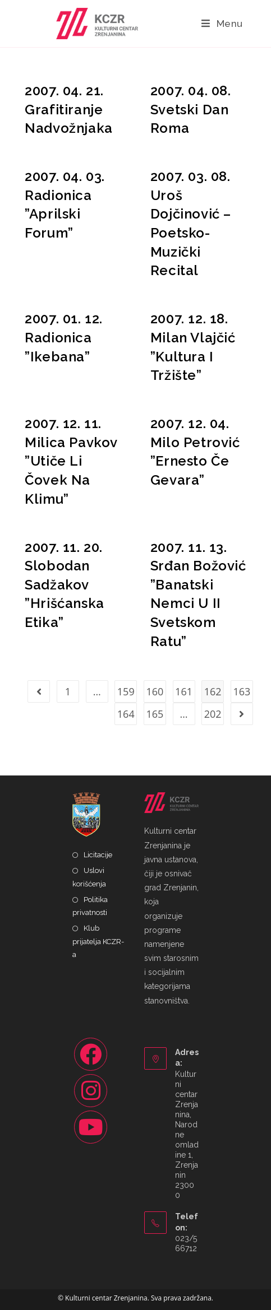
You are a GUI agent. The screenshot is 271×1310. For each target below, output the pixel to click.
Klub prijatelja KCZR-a (98, 941)
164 (126, 714)
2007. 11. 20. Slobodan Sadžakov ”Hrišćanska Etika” (64, 584)
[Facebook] (90, 1054)
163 (241, 691)
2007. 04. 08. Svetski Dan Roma (190, 109)
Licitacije (98, 855)
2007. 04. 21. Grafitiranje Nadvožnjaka (69, 109)
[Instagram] (90, 1090)
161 (183, 691)
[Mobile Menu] (222, 23)
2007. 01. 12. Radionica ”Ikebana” (64, 337)
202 (213, 714)
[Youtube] (90, 1127)
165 (154, 714)
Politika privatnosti (90, 906)
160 (154, 691)
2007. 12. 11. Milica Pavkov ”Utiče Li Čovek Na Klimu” (71, 461)
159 (126, 691)
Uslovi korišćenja (89, 877)
